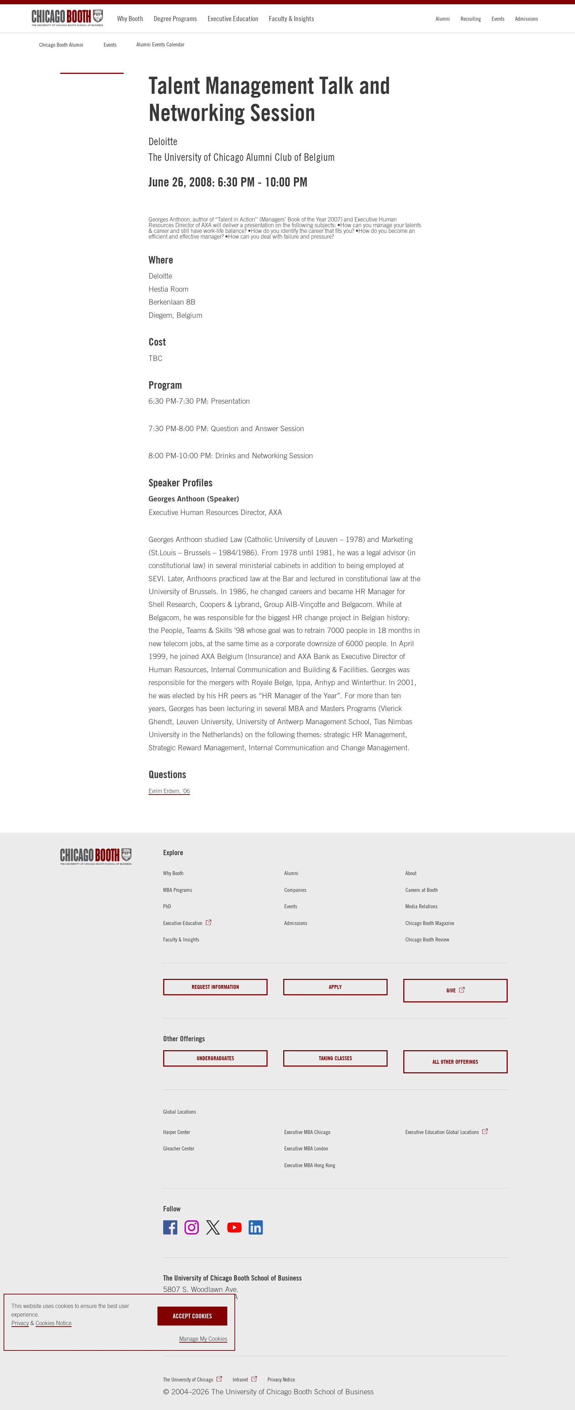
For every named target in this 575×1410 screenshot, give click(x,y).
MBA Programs (182, 889)
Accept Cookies (192, 1311)
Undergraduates (215, 1052)
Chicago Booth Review (434, 940)
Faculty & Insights (291, 18)
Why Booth (130, 18)
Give (451, 988)
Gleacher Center (184, 1135)
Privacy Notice (307, 1370)
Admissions (526, 18)
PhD (168, 906)
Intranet (259, 1370)
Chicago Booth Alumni (61, 44)
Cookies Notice (54, 1323)
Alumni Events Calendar (160, 44)
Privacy (20, 1323)
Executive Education (233, 18)
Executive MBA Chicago (314, 1118)
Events (498, 18)
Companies (298, 889)
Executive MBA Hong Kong (317, 1152)
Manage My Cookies (203, 1338)
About (412, 872)
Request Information (215, 988)
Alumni (443, 18)
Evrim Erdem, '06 (176, 790)
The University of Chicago (196, 1370)
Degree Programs (175, 18)
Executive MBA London (313, 1135)
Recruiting (471, 18)
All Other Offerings (455, 1052)
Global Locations (189, 1098)
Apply (335, 988)
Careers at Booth (427, 889)
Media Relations (426, 906)
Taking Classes (335, 1052)
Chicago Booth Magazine (437, 923)
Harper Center (181, 1118)
